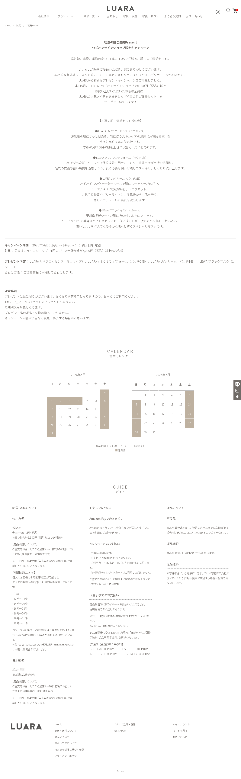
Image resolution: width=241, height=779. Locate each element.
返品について (62, 737)
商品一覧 (89, 16)
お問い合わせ (194, 16)
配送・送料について (66, 730)
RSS (115, 730)
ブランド (63, 16)
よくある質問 (172, 16)
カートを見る (180, 730)
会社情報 (43, 16)
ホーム (8, 25)
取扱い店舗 (130, 16)
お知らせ (112, 16)
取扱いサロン (150, 16)
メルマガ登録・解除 (125, 724)
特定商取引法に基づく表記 (69, 749)
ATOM (123, 730)
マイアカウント (181, 724)
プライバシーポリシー (67, 756)
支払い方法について (66, 743)
